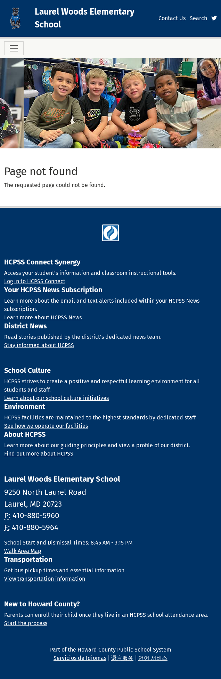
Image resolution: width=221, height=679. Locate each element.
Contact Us (172, 18)
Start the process (25, 623)
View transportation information (44, 578)
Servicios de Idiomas (80, 658)
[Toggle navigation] (14, 48)
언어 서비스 (152, 658)
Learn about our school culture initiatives (56, 398)
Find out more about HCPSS (38, 453)
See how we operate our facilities (46, 426)
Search (198, 18)
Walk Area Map (22, 551)
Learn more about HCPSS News (43, 317)
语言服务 (122, 658)
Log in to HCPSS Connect (34, 281)
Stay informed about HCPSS (39, 345)
